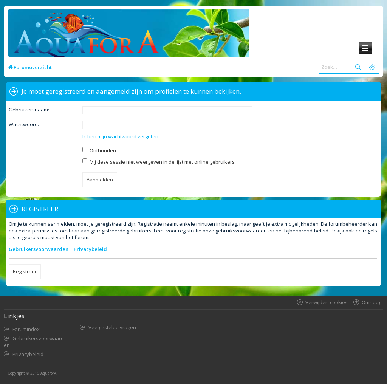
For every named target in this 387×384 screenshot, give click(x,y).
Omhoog (371, 302)
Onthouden (99, 150)
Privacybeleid (90, 249)
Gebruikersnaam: (29, 109)
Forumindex (26, 329)
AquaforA (48, 373)
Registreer (25, 271)
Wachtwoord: (24, 124)
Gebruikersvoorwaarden (38, 249)
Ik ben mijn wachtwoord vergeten (120, 136)
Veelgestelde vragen (112, 327)
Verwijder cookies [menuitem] (326, 302)
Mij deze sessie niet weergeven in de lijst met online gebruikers (158, 161)
